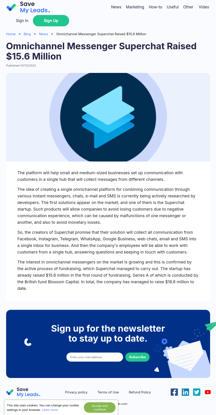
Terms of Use (108, 392)
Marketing (135, 7)
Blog (27, 34)
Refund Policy (140, 392)
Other (188, 7)
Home (11, 34)
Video (204, 7)
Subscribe (137, 357)
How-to (155, 7)
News (116, 7)
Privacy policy (76, 392)
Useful (173, 7)
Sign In (22, 20)
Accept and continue (100, 407)
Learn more (50, 410)
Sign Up (51, 20)
